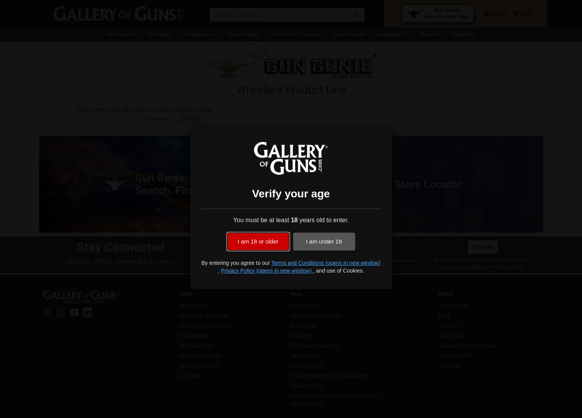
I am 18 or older (258, 241)
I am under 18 (324, 241)
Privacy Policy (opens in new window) (267, 271)
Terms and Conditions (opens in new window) (326, 263)
